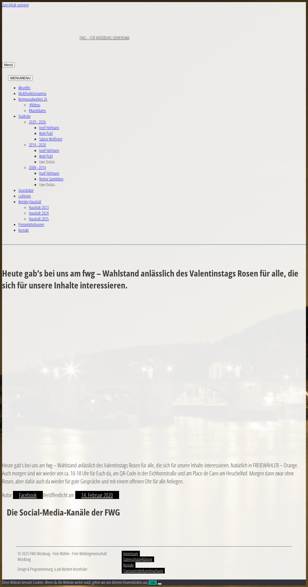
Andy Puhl (46, 133)
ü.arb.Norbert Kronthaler (70, 569)
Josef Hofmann (49, 128)
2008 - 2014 (37, 167)
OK (152, 583)
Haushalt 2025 (39, 219)
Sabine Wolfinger (50, 139)
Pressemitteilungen (31, 224)
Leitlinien (24, 196)
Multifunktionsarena (32, 93)
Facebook (28, 495)
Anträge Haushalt (29, 202)
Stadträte (24, 116)
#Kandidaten (37, 110)
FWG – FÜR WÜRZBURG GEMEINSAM (104, 38)
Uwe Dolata (47, 162)
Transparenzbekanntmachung (143, 571)
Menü (8, 65)
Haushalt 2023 (39, 207)
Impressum (130, 553)
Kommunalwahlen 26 (32, 99)
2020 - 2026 (37, 122)
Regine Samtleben (51, 179)
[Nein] (160, 584)
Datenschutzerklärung (137, 559)
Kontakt (23, 230)
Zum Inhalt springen (15, 5)
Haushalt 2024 (39, 213)
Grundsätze (25, 190)
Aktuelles (24, 88)
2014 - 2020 (37, 145)
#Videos (34, 105)
